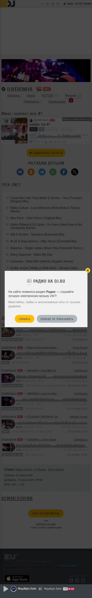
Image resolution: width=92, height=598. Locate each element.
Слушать (24, 319)
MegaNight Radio (27, 588)
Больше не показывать (57, 319)
